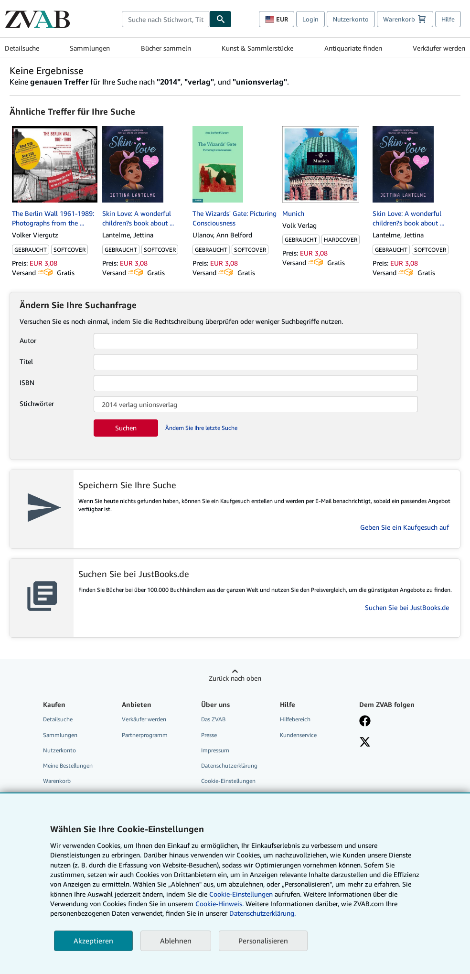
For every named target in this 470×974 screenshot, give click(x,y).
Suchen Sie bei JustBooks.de (407, 607)
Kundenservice (298, 735)
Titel (26, 361)
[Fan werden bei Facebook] (365, 722)
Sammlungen (90, 48)
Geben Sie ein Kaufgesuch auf (404, 527)
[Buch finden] (220, 19)
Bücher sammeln (166, 48)
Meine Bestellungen (68, 765)
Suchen (126, 428)
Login (310, 19)
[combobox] (166, 19)
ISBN (27, 382)
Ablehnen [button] (176, 940)
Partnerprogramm (145, 735)
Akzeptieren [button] (93, 940)
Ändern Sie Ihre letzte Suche (201, 427)
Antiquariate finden (353, 48)
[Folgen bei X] (365, 743)
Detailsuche (22, 48)
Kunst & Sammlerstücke (257, 48)
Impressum (215, 750)
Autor (28, 340)
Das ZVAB (213, 719)
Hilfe (448, 19)
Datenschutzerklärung (229, 765)
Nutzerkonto (351, 19)
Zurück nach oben (235, 678)
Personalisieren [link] (263, 940)
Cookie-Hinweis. (219, 903)
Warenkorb (57, 780)
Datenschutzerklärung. (262, 913)
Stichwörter (37, 403)
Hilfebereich (295, 719)
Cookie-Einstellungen (241, 894)
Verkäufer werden (439, 48)
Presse (209, 735)
